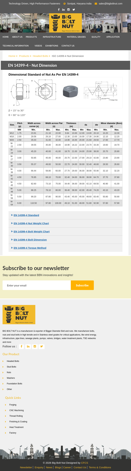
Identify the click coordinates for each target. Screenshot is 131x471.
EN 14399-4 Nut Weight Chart (31, 223)
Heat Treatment (16, 427)
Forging (12, 405)
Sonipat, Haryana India (77, 3)
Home (6, 37)
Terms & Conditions (100, 467)
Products (31, 37)
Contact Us (68, 46)
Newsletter (26, 467)
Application (113, 37)
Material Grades (76, 37)
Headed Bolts (41, 55)
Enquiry (39, 467)
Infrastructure (52, 37)
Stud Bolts (11, 367)
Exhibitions (51, 46)
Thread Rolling (16, 416)
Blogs (58, 467)
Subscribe (82, 285)
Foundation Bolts (14, 383)
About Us (17, 37)
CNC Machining (16, 410)
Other (9, 389)
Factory (12, 433)
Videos (38, 46)
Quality (96, 37)
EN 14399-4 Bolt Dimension (30, 239)
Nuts (9, 372)
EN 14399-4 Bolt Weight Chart (32, 231)
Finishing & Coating (18, 421)
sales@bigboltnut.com (110, 3)
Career (67, 467)
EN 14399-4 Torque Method (30, 247)
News (49, 467)
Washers (11, 378)
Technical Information (16, 46)
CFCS (84, 462)
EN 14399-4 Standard (26, 215)
